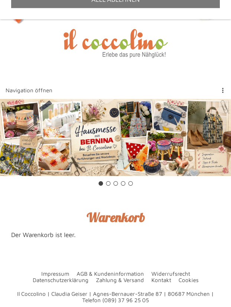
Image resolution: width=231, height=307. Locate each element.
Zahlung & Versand (120, 280)
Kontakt (161, 280)
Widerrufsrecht (170, 274)
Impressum (55, 274)
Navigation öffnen (29, 90)
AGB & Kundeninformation (110, 274)
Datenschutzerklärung (61, 280)
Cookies (189, 280)
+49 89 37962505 (56, 9)
